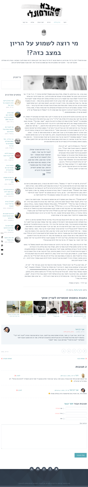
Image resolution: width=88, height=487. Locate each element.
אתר (61, 419)
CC (67, 290)
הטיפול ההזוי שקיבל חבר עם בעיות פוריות (9, 167)
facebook (50, 469)
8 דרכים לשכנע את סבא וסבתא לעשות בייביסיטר (8, 216)
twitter (56, 469)
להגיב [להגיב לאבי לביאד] (20, 390)
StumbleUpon (64, 351)
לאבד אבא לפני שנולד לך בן (27, 315)
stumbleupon (38, 469)
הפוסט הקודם (7, 358)
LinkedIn (69, 351)
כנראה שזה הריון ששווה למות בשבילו (67, 315)
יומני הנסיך (40, 22)
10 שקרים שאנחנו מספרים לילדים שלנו (8, 180)
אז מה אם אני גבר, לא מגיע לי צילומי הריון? (40, 315)
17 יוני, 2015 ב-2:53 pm (68, 376)
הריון (72, 332)
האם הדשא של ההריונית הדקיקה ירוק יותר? (9, 228)
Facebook (79, 351)
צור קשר (25, 22)
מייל (58, 413)
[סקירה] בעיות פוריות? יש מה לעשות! (9, 204)
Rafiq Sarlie (78, 290)
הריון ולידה (57, 22)
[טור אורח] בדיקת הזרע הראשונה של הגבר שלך (8, 103)
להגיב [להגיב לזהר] (18, 376)
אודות (32, 22)
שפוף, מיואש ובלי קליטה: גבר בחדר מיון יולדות (13, 315)
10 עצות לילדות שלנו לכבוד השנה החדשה (8, 155)
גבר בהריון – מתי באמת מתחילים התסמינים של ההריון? (9, 142)
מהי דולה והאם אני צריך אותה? (8, 239)
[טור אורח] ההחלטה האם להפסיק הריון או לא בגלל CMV (9, 116)
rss (32, 469)
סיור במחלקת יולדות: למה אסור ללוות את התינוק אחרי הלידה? (80, 316)
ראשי (65, 22)
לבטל (66, 404)
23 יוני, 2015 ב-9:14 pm (62, 390)
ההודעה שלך (83, 423)
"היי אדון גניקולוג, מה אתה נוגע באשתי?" (53, 315)
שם (59, 408)
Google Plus (74, 351)
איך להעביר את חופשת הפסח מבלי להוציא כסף (8, 129)
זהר (76, 375)
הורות (48, 22)
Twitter (85, 351)
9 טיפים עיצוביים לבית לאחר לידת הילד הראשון (9, 192)
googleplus (44, 469)
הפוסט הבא (81, 358)
